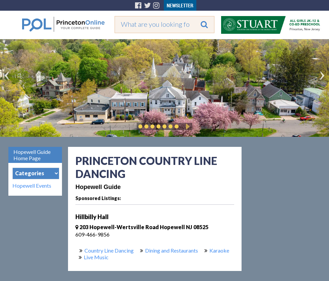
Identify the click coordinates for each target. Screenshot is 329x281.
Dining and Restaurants (171, 250)
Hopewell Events (31, 186)
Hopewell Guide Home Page (32, 155)
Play (187, 126)
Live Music (96, 257)
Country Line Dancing (109, 250)
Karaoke (219, 250)
